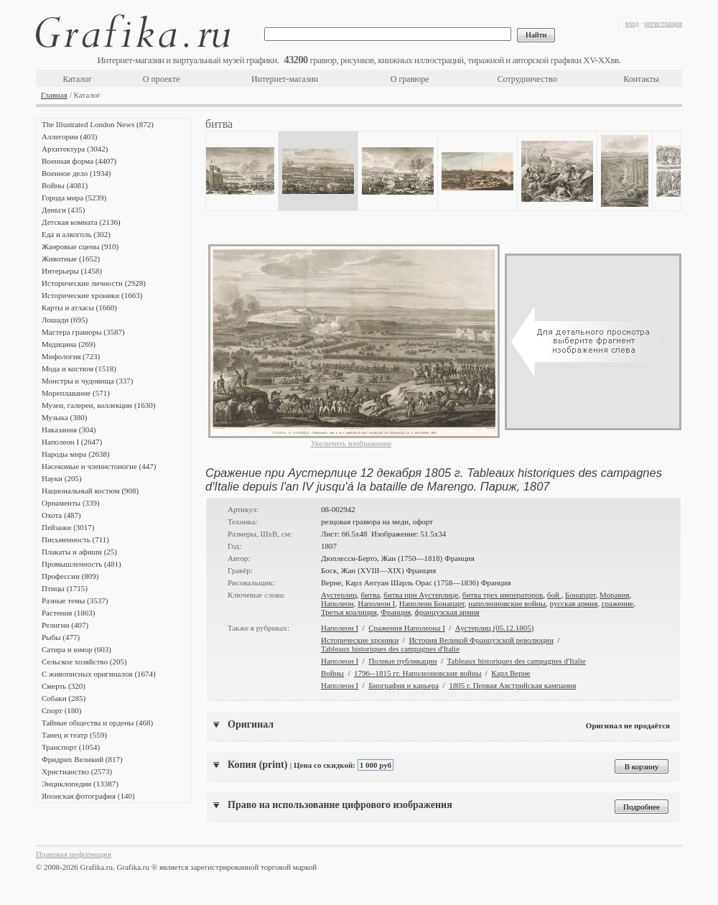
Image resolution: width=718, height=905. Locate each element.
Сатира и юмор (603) (76, 649)
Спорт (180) (61, 710)
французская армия (447, 612)
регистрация (663, 23)
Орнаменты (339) (71, 502)
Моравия (615, 594)
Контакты (641, 79)
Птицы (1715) (65, 588)
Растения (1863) (68, 612)
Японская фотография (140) (88, 796)
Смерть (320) (63, 686)
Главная (54, 94)
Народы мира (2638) (76, 454)
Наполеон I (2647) (72, 441)
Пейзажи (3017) (68, 527)
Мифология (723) (71, 356)
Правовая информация (73, 854)
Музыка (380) (64, 417)
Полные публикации (402, 660)
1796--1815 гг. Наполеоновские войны (417, 673)
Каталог (77, 79)
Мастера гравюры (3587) (83, 332)
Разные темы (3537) (75, 600)
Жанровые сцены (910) (80, 246)
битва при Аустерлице (420, 594)
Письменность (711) (75, 539)
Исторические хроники (359, 640)
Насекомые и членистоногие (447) (99, 466)
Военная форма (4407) (79, 161)
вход (632, 23)
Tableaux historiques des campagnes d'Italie (390, 648)
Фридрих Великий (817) (82, 759)
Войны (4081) (65, 185)
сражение (617, 603)
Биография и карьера (403, 685)
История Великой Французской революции (481, 640)
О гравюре (410, 79)
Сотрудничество (527, 79)
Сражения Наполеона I (406, 627)
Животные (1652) (71, 258)
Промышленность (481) (81, 564)
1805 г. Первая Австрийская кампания (512, 685)
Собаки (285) (63, 698)
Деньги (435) (63, 209)
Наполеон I (376, 603)
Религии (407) (65, 625)
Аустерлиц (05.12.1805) (494, 627)
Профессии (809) (70, 576)
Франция (396, 612)
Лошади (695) (65, 319)
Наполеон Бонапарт (432, 603)
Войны (332, 673)
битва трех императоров (502, 594)
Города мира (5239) (74, 197)
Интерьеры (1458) (72, 270)
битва (370, 594)
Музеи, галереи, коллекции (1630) (98, 405)
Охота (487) (61, 515)
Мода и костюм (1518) (79, 368)
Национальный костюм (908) (90, 490)
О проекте (161, 79)
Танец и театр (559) (74, 734)
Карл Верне (510, 673)
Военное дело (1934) (76, 173)
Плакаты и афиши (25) (79, 551)
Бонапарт (580, 594)
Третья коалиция (349, 612)
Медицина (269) (68, 344)
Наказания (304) (69, 429)
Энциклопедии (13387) (80, 783)
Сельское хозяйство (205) (84, 661)
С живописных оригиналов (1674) (99, 673)
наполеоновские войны (507, 603)
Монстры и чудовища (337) (87, 380)
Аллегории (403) (69, 136)
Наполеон (337, 603)
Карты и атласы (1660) (79, 307)
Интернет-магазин (284, 79)
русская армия (574, 603)
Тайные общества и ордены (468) (97, 722)
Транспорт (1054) (71, 747)
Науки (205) (62, 478)
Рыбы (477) (61, 637)
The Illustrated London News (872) (98, 124)
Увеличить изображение (351, 443)
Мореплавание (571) (76, 393)
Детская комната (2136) (81, 222)
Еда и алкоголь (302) (76, 234)
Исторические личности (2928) (94, 283)
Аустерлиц (339, 594)
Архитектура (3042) (75, 148)
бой (554, 594)
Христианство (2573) (77, 771)
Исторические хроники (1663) (92, 295)
